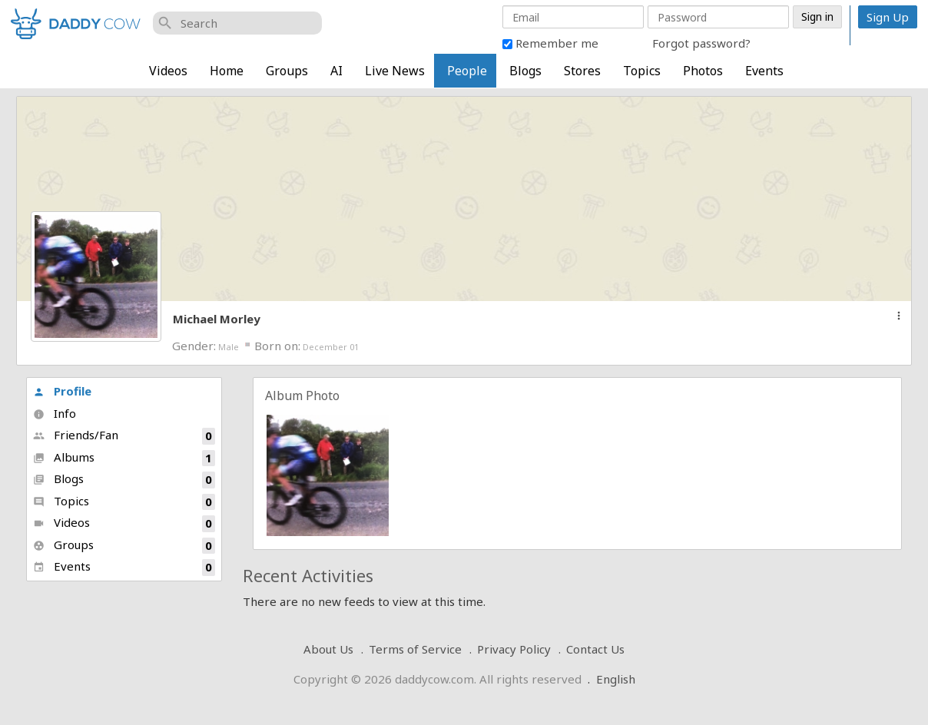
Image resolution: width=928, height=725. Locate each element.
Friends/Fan (124, 436)
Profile (62, 391)
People (467, 70)
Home (227, 70)
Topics (642, 70)
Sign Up (888, 17)
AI (336, 70)
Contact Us (595, 649)
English (615, 679)
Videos (168, 70)
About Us (328, 649)
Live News (395, 70)
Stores (582, 70)
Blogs (525, 70)
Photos (703, 70)
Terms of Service (415, 649)
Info (54, 413)
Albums (124, 458)
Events (764, 70)
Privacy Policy (514, 649)
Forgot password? (701, 43)
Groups (287, 70)
